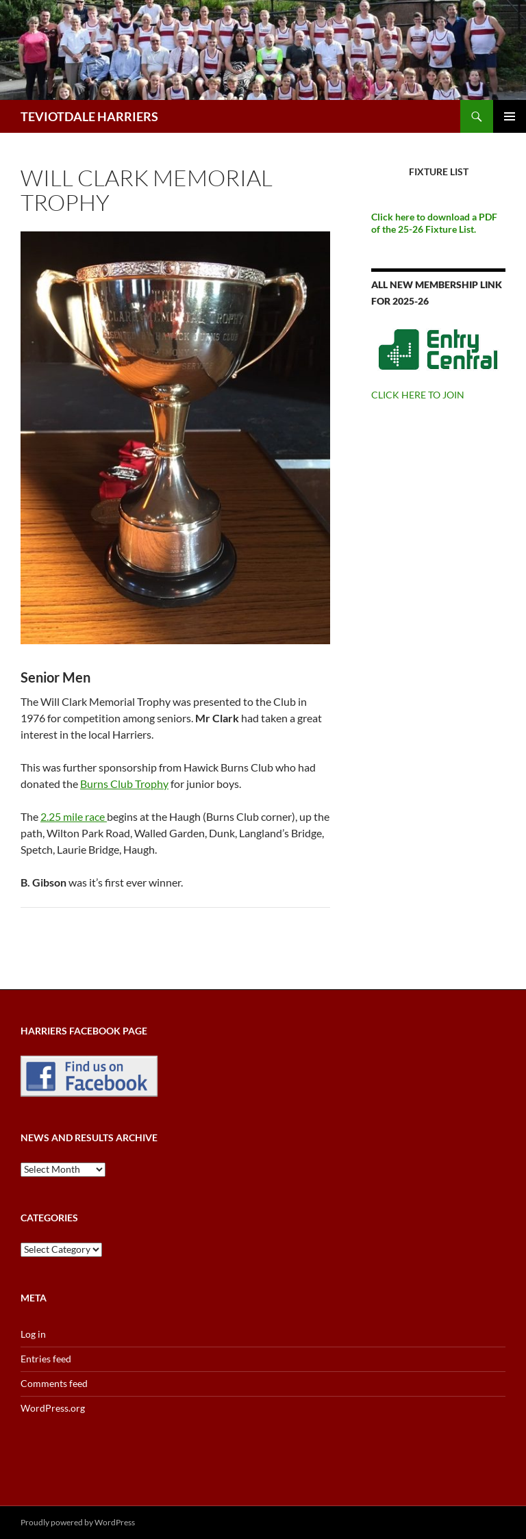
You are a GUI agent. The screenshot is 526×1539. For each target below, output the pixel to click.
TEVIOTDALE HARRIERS (89, 116)
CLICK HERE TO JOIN (417, 394)
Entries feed (46, 1358)
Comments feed (54, 1383)
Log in (33, 1334)
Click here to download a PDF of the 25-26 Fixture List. (434, 223)
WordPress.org (53, 1408)
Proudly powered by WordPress (78, 1522)
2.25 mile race (73, 816)
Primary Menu (509, 116)
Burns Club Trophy (124, 783)
